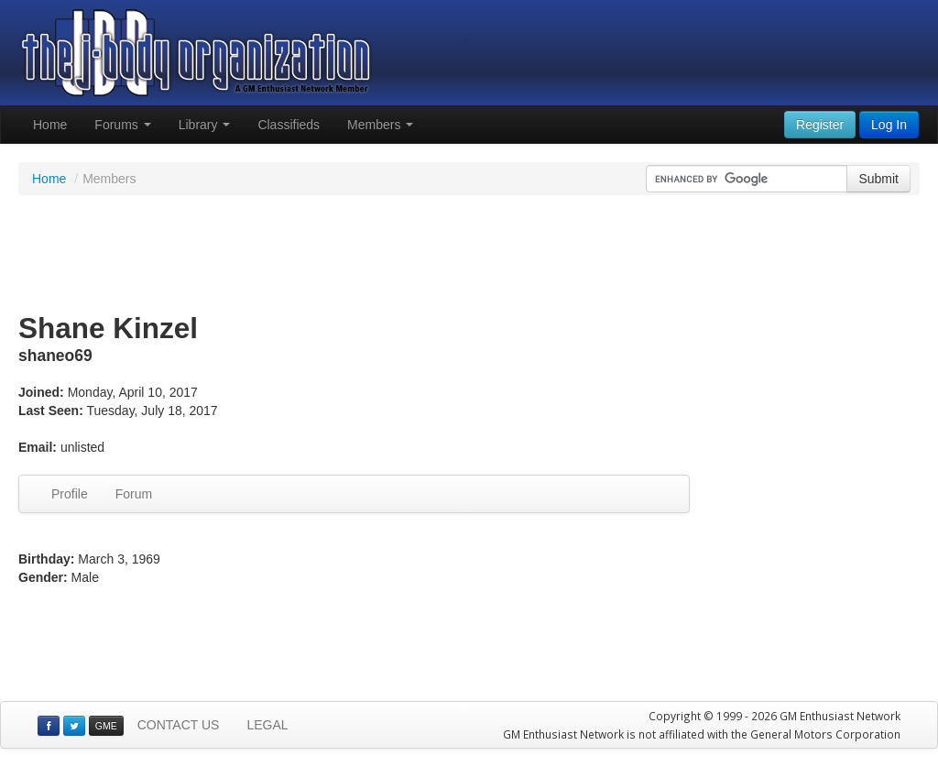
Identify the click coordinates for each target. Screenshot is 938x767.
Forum (133, 494)
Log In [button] (889, 124)
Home (50, 124)
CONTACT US (178, 725)
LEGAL (267, 725)
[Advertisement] (469, 255)
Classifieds (288, 124)
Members (380, 124)
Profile (69, 494)
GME (106, 725)
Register (820, 124)
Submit (878, 178)
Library (205, 124)
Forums (122, 124)
